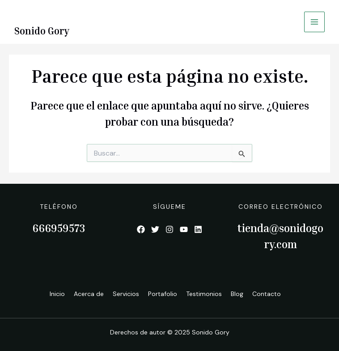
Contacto (266, 294)
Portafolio (162, 294)
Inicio (57, 294)
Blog (237, 294)
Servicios (126, 294)
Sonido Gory (41, 31)
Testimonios (204, 294)
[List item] (141, 229)
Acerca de (89, 294)
